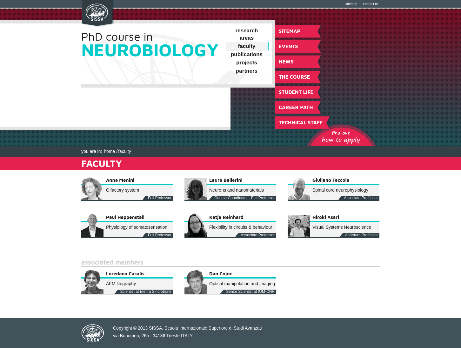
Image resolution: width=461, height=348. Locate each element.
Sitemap (351, 4)
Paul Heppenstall (125, 217)
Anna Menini (120, 180)
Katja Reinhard (226, 217)
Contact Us (370, 4)
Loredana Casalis (125, 273)
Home (109, 151)
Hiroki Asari (325, 217)
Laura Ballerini (226, 180)
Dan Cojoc (220, 273)
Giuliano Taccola (330, 180)
